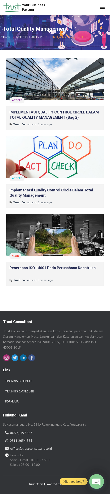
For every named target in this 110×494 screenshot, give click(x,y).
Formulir (12, 401)
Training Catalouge (19, 391)
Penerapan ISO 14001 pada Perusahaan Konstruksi (53, 268)
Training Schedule (18, 381)
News (15, 256)
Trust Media (35, 484)
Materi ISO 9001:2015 (30, 37)
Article (17, 100)
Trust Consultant (72, 484)
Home (7, 37)
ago (45, 124)
